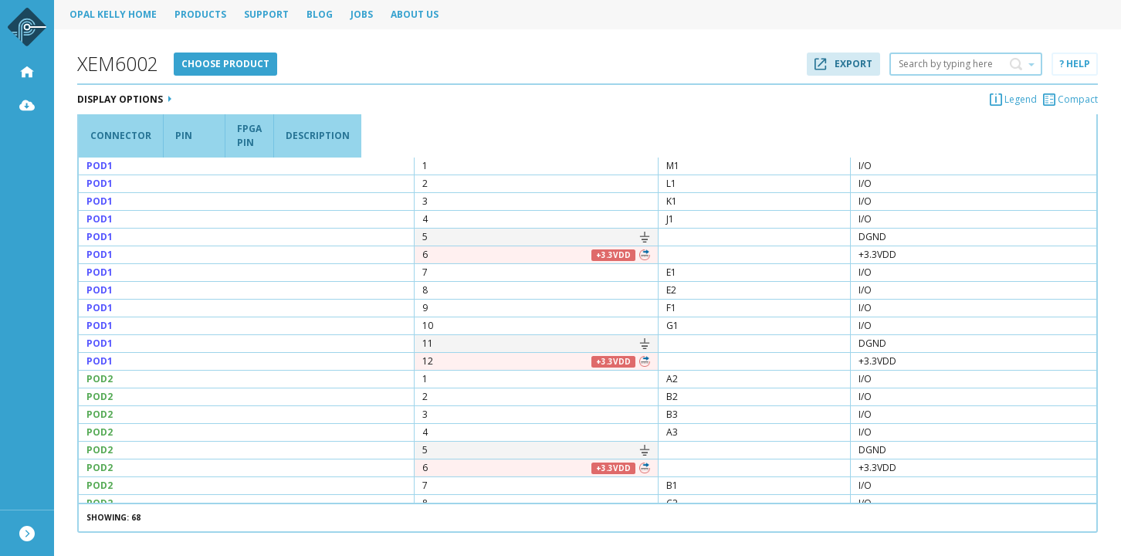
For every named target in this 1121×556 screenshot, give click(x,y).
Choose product (225, 63)
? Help (1074, 63)
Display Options (124, 99)
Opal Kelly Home (113, 14)
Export (843, 63)
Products (200, 14)
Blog (319, 14)
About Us (415, 14)
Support (266, 14)
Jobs (362, 14)
